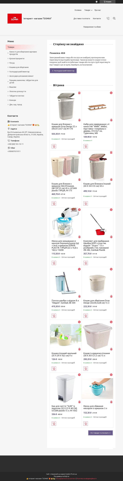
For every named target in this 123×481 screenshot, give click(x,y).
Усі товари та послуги (99, 433)
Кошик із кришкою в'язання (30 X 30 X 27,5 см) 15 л (96, 354)
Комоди (12, 100)
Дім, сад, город (15, 105)
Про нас (98, 10)
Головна (78, 10)
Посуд (12, 63)
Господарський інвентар (64, 71)
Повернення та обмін (92, 27)
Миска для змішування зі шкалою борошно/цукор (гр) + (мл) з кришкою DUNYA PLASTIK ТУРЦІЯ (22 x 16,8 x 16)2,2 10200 (65, 245)
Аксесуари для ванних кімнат (21, 76)
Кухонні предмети (16, 59)
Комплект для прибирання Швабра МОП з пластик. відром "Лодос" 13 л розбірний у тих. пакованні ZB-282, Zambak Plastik (96, 245)
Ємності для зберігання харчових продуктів (23, 53)
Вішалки (12, 87)
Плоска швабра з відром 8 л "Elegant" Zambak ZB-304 (65, 301)
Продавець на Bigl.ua (61, 476)
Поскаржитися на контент (66, 478)
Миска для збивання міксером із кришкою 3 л (95, 407)
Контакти (97, 19)
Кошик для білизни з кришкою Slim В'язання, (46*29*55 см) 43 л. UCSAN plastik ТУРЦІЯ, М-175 (64, 187)
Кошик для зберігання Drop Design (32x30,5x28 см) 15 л (96, 301)
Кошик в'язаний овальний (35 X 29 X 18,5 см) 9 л (64, 354)
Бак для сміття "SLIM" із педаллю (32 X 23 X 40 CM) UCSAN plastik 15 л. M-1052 (64, 408)
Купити (54, 146)
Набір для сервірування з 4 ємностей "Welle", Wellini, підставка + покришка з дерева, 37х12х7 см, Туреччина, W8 (96, 128)
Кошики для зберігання (18, 67)
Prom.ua (74, 474)
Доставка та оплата (82, 19)
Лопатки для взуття (17, 91)
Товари (87, 10)
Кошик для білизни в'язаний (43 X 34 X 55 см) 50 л (97, 185)
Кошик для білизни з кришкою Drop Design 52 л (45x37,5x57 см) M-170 (64, 126)
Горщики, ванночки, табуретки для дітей (23, 81)
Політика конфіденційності (87, 478)
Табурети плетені (16, 96)
